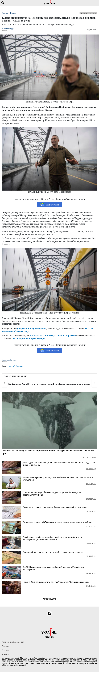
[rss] (49, 613)
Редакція (5, 650)
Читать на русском (88, 13)
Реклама (5, 646)
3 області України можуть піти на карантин (53, 335)
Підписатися (49, 205)
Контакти (5, 654)
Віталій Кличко (15, 366)
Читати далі (49, 599)
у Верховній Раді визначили (31, 328)
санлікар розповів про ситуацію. (29, 338)
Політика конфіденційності (13, 642)
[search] (3, 3)
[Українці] (49, 3)
